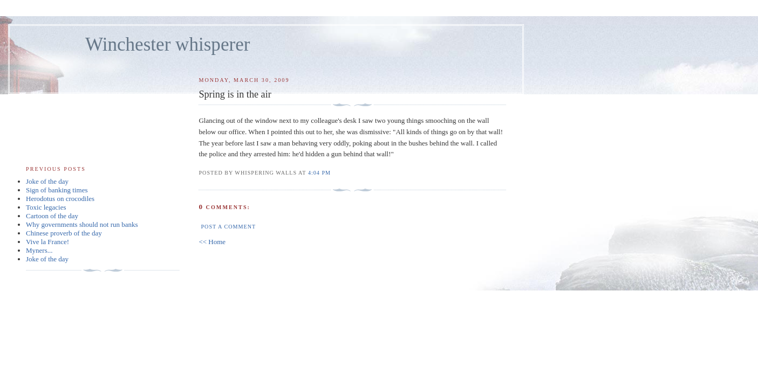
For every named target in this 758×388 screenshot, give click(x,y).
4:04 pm (319, 173)
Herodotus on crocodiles (60, 199)
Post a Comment (228, 227)
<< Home (212, 242)
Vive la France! (47, 242)
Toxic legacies (46, 207)
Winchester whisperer (167, 44)
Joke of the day (47, 181)
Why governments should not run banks (82, 224)
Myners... (39, 250)
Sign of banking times (56, 190)
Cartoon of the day (52, 216)
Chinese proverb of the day (64, 233)
